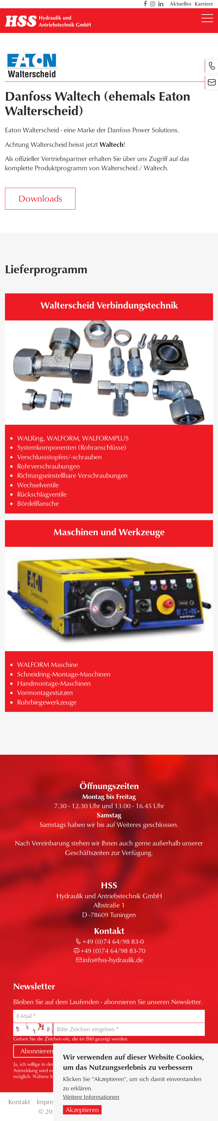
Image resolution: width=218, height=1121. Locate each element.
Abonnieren (36, 1051)
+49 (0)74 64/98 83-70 (112, 950)
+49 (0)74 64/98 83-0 (113, 941)
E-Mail (24, 1016)
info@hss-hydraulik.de (113, 960)
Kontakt (19, 1101)
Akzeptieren (82, 1110)
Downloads (40, 198)
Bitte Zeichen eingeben (86, 1029)
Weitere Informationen (91, 1097)
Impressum (52, 1101)
